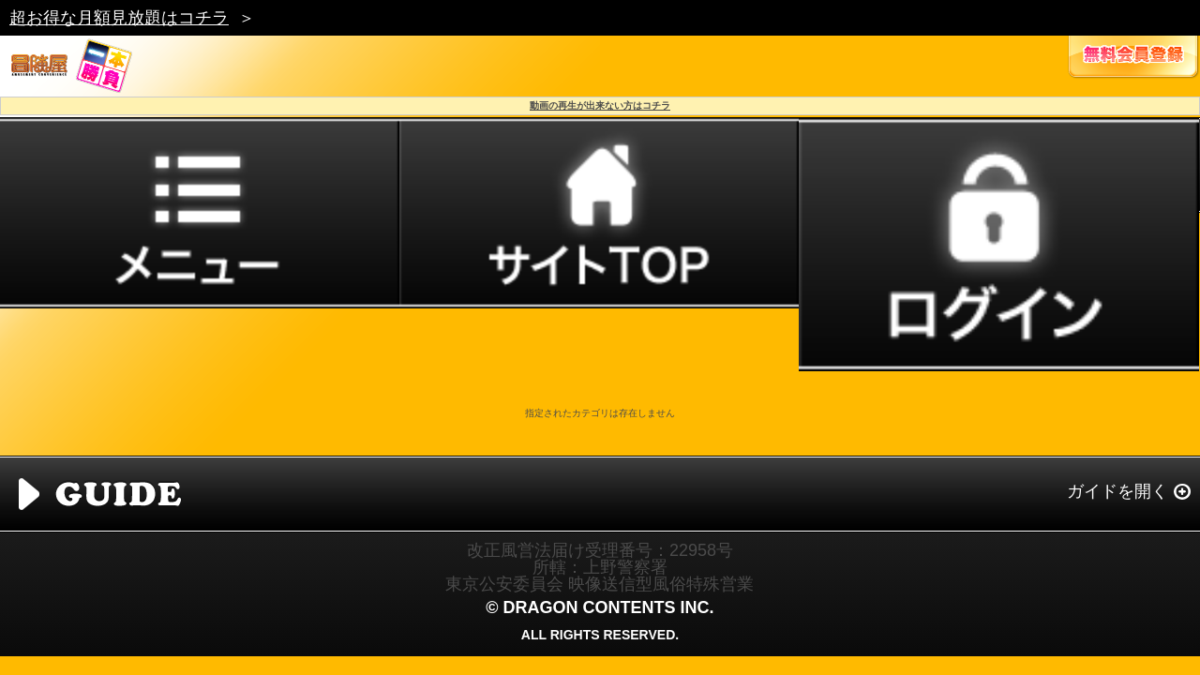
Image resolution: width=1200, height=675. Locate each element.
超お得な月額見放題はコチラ (119, 17)
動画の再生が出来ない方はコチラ (600, 105)
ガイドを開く (1117, 491)
